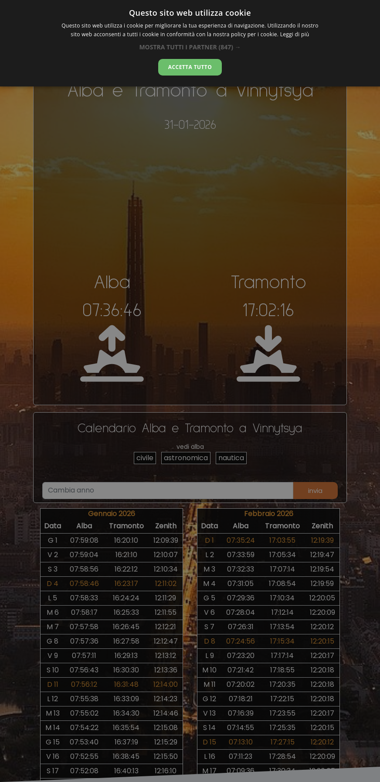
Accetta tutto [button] (190, 67)
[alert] (190, 391)
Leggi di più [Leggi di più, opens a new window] (294, 34)
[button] (190, 47)
